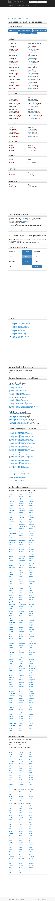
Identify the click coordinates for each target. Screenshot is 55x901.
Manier (20, 624)
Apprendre (11, 856)
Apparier (21, 501)
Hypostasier (31, 604)
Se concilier (31, 533)
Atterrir (10, 793)
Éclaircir (31, 793)
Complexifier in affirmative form (16, 384)
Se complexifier (41, 224)
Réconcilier (21, 679)
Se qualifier (11, 666)
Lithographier (12, 622)
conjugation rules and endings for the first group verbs (32, 236)
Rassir (10, 842)
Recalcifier (11, 679)
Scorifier (31, 704)
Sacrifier (11, 700)
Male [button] (27, 259)
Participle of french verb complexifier (17, 472)
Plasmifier (11, 657)
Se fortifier (31, 592)
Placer (20, 756)
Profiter (10, 777)
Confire (20, 814)
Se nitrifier (11, 640)
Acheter (30, 756)
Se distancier (12, 567)
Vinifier (30, 728)
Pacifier (20, 647)
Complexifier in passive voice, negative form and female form (22, 404)
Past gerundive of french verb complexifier (18, 480)
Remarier (11, 686)
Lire (20, 829)
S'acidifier (31, 492)
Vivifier (20, 730)
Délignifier (11, 547)
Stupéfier (11, 716)
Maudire (31, 831)
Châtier (30, 523)
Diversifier (21, 567)
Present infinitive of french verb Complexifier (19, 467)
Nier (30, 634)
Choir (30, 810)
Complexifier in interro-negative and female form (19, 394)
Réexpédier (21, 682)
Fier (30, 588)
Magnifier (11, 624)
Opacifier (31, 641)
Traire (30, 851)
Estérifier (31, 578)
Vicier (20, 728)
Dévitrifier (11, 562)
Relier (20, 684)
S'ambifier (21, 496)
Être (20, 744)
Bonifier (10, 517)
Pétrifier (30, 650)
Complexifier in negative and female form (18, 390)
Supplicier (11, 718)
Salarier (30, 700)
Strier (20, 714)
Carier (20, 519)
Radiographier (22, 668)
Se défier (21, 544)
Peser (10, 756)
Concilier (21, 533)
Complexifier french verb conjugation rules (21, 323)
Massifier (31, 625)
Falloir (30, 822)
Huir (10, 828)
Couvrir (20, 815)
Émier (10, 572)
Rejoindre (11, 867)
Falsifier (20, 590)
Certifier (30, 521)
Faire (20, 822)
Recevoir (21, 842)
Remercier (11, 688)
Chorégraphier (32, 524)
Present (11, 43)
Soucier (30, 709)
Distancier (31, 565)
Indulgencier (11, 608)
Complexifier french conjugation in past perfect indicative (21, 440)
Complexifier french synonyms (18, 330)
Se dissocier (21, 565)
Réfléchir (31, 796)
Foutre (30, 824)
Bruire (10, 810)
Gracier (10, 599)
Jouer (10, 770)
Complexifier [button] (27, 251)
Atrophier (11, 508)
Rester (10, 781)
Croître (10, 817)
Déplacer (21, 763)
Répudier (21, 693)
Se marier (21, 625)
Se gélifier (11, 597)
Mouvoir (20, 831)
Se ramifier (11, 672)
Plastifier (21, 657)
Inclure (20, 828)
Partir (10, 863)
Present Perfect (33, 43)
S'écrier (10, 570)
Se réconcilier (32, 679)
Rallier (10, 670)
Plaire (30, 837)
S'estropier (21, 579)
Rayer (20, 777)
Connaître (31, 814)
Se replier (31, 691)
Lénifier (20, 618)
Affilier (10, 494)
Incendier (31, 606)
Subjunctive (13, 93)
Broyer (10, 750)
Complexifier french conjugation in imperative (19, 460)
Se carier (31, 519)
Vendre (20, 872)
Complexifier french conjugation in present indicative (20, 433)
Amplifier (21, 498)
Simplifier (31, 705)
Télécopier (11, 720)
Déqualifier (31, 556)
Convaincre (21, 858)
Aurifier (30, 508)
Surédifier (21, 718)
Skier (20, 707)
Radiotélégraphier (33, 668)
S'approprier (11, 505)
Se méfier (11, 627)
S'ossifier (21, 645)
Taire (10, 851)
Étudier (10, 581)
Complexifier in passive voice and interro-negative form (21, 407)
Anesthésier (31, 499)
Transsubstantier (12, 723)
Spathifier (21, 711)
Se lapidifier (11, 618)
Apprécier (11, 503)
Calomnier (11, 519)
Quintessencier (32, 666)
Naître (30, 833)
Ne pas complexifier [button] (23, 33)
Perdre (20, 863)
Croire (30, 815)
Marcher (31, 770)
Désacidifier (21, 558)
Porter (10, 775)
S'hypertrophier (22, 604)
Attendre (21, 856)
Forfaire (20, 824)
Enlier (20, 574)
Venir (10, 872)
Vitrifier (10, 730)
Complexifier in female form (15, 386)
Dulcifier (31, 569)
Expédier (31, 586)
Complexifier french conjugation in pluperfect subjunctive (21, 452)
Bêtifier (20, 515)
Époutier (31, 576)
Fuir (20, 826)
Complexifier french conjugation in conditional (19, 454)
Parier (20, 649)
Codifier (20, 530)
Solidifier (11, 709)
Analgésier (11, 499)
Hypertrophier (12, 604)
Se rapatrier (31, 672)
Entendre (21, 860)
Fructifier (21, 594)
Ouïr (10, 835)
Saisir (10, 800)
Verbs (28, 5)
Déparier (21, 553)
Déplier (20, 554)
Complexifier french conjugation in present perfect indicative (22, 435)
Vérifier (20, 727)
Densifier (11, 553)
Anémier (21, 499)
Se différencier (32, 562)
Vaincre (20, 854)
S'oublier (11, 647)
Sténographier (32, 712)
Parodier (31, 649)
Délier (20, 546)
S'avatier (21, 512)
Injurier (20, 609)
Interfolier (31, 611)
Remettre (21, 867)
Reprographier (12, 693)
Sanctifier (21, 702)
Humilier (21, 602)
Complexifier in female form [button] (39, 30)
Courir (10, 815)
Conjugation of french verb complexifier (25, 22)
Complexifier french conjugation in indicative (18, 432)
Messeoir (11, 833)
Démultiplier (11, 549)
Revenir (30, 869)
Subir (20, 800)
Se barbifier (21, 514)
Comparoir (31, 812)
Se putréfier (21, 665)
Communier (21, 531)
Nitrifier (30, 638)
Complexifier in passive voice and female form (19, 400)
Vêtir (30, 854)
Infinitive (12, 155)
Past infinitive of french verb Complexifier (18, 469)
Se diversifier (32, 567)
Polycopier (31, 657)
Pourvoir (31, 838)
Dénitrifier (31, 551)
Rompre (20, 845)
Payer (30, 754)
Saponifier (31, 702)
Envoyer (21, 752)
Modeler (21, 754)
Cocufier (11, 530)
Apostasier (11, 501)
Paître (30, 835)
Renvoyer (31, 779)
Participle (12, 169)
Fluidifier (11, 592)
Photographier (32, 652)
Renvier (30, 689)
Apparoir (11, 806)
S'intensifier (21, 611)
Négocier (21, 636)
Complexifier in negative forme (15, 387)
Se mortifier (11, 633)
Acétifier (11, 492)
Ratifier (20, 677)
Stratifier (31, 714)
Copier (10, 538)
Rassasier (31, 675)
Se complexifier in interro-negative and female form (20, 423)
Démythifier (31, 549)
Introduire (21, 861)
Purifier (20, 663)
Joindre (10, 829)
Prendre (10, 840)
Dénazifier (21, 551)
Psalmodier (31, 661)
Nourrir (10, 796)
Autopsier (31, 510)
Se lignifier (11, 620)
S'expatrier (21, 586)
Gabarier (31, 594)
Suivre (20, 849)
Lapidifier (31, 617)
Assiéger (31, 749)
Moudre (20, 833)
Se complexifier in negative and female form (18, 419)
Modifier (20, 629)
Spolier (10, 712)
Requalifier (31, 693)
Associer (21, 507)
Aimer (10, 749)
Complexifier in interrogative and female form (19, 391)
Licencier (31, 618)
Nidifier (20, 638)
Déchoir (30, 819)
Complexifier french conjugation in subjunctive (19, 446)
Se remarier (21, 686)
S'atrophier (21, 508)
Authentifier (11, 510)
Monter (10, 772)
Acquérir (31, 805)
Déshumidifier (22, 560)
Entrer (10, 766)
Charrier (21, 523)
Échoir (20, 821)
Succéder (21, 782)
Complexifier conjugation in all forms (20, 333)
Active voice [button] (26, 254)
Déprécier (11, 556)
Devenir (10, 860)
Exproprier (11, 588)
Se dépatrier (11, 554)
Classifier (31, 528)
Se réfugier (31, 682)
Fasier (30, 590)
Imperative (13, 141)
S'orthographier (32, 643)
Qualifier (31, 665)
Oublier (30, 645)
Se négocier (31, 636)
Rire (30, 840)
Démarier (21, 547)
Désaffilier (31, 558)
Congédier (31, 535)
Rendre (10, 844)
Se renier (11, 689)
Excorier (11, 583)
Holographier (12, 601)
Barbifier (11, 514)
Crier (20, 538)
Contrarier (11, 537)
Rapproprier (21, 673)
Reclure (30, 842)
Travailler (21, 784)
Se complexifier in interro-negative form (17, 422)
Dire (20, 819)
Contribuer (31, 761)
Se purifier (31, 663)
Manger (10, 754)
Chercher (31, 759)
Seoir (10, 847)
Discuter (31, 763)
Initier (30, 608)
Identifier (11, 606)
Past (29, 97)
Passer (20, 774)
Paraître (31, 861)
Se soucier (11, 711)
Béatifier (31, 514)
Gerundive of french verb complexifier (17, 477)
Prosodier (21, 661)
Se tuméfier (31, 723)
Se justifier (31, 615)
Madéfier (31, 622)
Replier (20, 691)
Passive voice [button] (37, 254)
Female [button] (37, 259)
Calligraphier (32, 517)
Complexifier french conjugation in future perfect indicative (22, 443)
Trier (30, 721)
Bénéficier (11, 515)
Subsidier (21, 716)
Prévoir (20, 840)
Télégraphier (22, 720)
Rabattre (21, 865)
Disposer (11, 765)
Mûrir (30, 794)
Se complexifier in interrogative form (17, 417)
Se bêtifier (31, 515)
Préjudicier (31, 659)
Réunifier (11, 696)
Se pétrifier (11, 652)
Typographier (12, 725)
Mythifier (21, 634)
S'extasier (21, 588)
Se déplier (31, 554)
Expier (20, 585)
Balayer (10, 759)
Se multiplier (31, 633)
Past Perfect (32, 67)
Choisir (20, 793)
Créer (30, 750)
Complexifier (12, 5)
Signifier (21, 705)
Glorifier (20, 597)
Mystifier (11, 634)
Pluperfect (31, 55)
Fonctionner (31, 766)
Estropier (11, 579)
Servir (30, 847)
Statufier (21, 712)
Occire (20, 835)
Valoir (10, 854)
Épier (10, 576)
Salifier (10, 702)
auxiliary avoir (26, 221)
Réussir (30, 798)
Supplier (31, 716)
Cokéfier (31, 530)
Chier (10, 523)
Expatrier (11, 586)
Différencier (21, 562)
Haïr (20, 791)
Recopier (11, 681)
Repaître (21, 844)
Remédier (31, 686)
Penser (30, 774)
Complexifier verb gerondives (18, 331)
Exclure (10, 861)
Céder (20, 750)
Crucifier (31, 538)
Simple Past (13, 67)
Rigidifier (31, 696)
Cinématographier (23, 526)
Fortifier (20, 592)
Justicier (11, 615)
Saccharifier (31, 698)
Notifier (20, 640)
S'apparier (31, 501)
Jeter (30, 752)
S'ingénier (21, 608)
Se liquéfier (31, 620)
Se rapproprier (32, 673)
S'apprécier (21, 503)
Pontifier (11, 659)
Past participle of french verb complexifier (18, 474)
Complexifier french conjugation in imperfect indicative (21, 436)
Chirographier (22, 524)
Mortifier (31, 631)
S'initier (10, 609)
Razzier (30, 677)
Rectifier (31, 681)
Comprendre (32, 856)
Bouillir (30, 808)
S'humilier (31, 602)
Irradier (20, 613)
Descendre (31, 858)
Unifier (20, 725)
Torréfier (21, 721)
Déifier (10, 546)
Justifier (20, 615)
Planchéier (21, 656)
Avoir (10, 744)
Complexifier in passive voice (15, 399)
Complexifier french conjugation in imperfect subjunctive (21, 450)
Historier (31, 599)
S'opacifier (11, 643)
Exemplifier (21, 583)
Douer (10, 752)
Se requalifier (12, 695)
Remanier (31, 684)
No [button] (26, 261)
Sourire (20, 870)
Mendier (21, 627)
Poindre (20, 838)
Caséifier (21, 521)
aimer (19, 235)
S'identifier (21, 606)
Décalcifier (31, 540)
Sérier (10, 705)
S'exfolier (11, 585)
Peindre (20, 837)
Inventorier (11, 613)
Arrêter (20, 758)
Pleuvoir (11, 838)
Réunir (20, 798)
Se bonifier (21, 517)
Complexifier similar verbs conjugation (20, 336)
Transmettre (31, 870)
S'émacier (31, 572)
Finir (10, 791)
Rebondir (21, 796)
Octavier (11, 641)
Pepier (10, 650)
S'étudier (21, 581)
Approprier (31, 503)
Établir (10, 794)
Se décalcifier (12, 542)
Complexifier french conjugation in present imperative (21, 462)
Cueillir (30, 817)
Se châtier (11, 524)
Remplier (21, 688)
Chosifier (11, 526)
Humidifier (11, 602)
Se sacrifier (21, 700)
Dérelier (10, 558)
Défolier (30, 544)
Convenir (11, 858)
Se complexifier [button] (12, 30)
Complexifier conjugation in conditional (20, 327)
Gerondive (13, 181)
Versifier (11, 728)
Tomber (30, 782)
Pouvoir (10, 837)
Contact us (43, 899)
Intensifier (11, 611)
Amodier (11, 498)
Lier (10, 617)
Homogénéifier (22, 601)
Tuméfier (21, 723)
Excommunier (32, 581)
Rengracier (21, 689)
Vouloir (30, 853)
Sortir (10, 870)
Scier (10, 704)
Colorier (10, 531)
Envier (30, 574)
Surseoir (31, 849)
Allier (30, 494)
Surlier (30, 718)
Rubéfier (11, 698)
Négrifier (11, 638)
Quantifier (21, 666)
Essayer (21, 766)
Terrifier (30, 720)
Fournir (20, 794)
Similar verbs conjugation (19, 487)
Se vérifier (31, 727)
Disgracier (11, 563)
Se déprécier (22, 556)
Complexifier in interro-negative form (17, 393)
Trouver (30, 784)
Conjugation (21, 5)
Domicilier (11, 569)
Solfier (30, 707)
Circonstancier (32, 526)
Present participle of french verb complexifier (19, 473)
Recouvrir (31, 865)
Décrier (20, 542)
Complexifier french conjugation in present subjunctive (21, 447)
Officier (20, 641)
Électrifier (31, 570)
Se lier (20, 617)
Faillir (10, 822)
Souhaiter (11, 782)
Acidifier (20, 492)
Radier (10, 668)
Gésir (30, 826)
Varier (10, 727)
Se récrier (21, 681)
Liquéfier (21, 620)
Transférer (11, 784)
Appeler (10, 758)
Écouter (30, 765)
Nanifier (10, 636)
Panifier (10, 649)
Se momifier (21, 631)
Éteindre (31, 860)
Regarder (11, 779)
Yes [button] (37, 261)
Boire (10, 808)
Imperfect (12, 55)
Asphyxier (31, 505)
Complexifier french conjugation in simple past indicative (21, 439)
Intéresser (31, 768)
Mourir (10, 831)
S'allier (10, 496)
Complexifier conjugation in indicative (20, 324)
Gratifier (20, 599)
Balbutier (31, 512)
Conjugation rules (16, 230)
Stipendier (11, 714)
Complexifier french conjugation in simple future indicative (21, 442)
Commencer (11, 761)
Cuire (20, 810)
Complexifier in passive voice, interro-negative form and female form (24, 409)
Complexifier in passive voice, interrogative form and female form (23, 406)
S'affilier (20, 494)
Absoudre (21, 805)
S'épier (20, 576)
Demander (11, 763)
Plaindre (11, 865)
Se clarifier (21, 528)
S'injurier (31, 609)
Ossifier (10, 645)
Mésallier (31, 627)
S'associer (31, 507)
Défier (10, 544)
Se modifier (31, 629)
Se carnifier (11, 521)
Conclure (11, 814)
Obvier (30, 640)
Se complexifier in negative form (16, 416)
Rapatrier (21, 672)
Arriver (30, 758)
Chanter (20, 759)
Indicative (12, 39)
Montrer (20, 772)
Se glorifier (31, 597)
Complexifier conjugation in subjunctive (20, 326)
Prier (20, 659)
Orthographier (22, 643)
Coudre (20, 812)
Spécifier (31, 711)
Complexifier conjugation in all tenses (20, 334)
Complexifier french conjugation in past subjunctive (20, 449)
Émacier (21, 572)
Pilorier (10, 654)
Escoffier (21, 578)
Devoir (10, 819)
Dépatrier (31, 553)
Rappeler (31, 777)
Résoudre (31, 844)
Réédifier (11, 682)
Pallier (30, 647)
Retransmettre (22, 869)
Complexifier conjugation (17, 322)
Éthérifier (31, 579)
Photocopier (21, 652)
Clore (10, 812)
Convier (30, 537)
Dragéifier (21, 569)
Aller (10, 805)
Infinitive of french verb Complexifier (17, 466)
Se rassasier (11, 677)
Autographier (22, 510)
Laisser (20, 770)
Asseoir (30, 806)
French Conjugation (17, 1)
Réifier (10, 684)
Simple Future (14, 79)
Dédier (30, 542)
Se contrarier (22, 537)
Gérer (10, 768)
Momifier (11, 631)
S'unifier (31, 725)
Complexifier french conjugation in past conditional (20, 457)
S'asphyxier (11, 507)
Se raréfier (21, 675)
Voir (20, 853)
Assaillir (20, 806)
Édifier (20, 570)
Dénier (10, 551)
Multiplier (21, 633)
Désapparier (11, 560)
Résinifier (31, 695)
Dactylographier (22, 540)
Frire (10, 826)
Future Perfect (33, 79)
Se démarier (31, 547)
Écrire (30, 821)
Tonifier (10, 721)
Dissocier (11, 565)
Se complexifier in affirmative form (16, 413)
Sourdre (10, 849)
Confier (10, 535)
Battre (20, 808)
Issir (30, 828)
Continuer (21, 761)
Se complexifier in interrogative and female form (19, 420)
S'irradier (31, 613)
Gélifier (30, 595)
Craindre (21, 817)
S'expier (31, 585)
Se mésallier (11, 629)
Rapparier (11, 673)
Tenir (20, 851)
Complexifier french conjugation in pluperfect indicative (21, 437)
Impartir (30, 791)
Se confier (21, 535)
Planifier (31, 656)
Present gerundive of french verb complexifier (19, 479)
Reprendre (11, 869)
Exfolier (30, 583)
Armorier (21, 505)
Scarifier (21, 704)
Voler (10, 786)
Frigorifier (11, 594)
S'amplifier (31, 498)
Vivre (10, 853)
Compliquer (11, 372)
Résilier (20, 695)
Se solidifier (21, 709)
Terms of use (36, 899)
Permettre (31, 863)
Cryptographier (12, 540)
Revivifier (21, 696)
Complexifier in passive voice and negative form (19, 402)
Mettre (30, 829)
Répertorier (11, 691)
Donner (20, 765)
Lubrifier (21, 622)
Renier (30, 688)
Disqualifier (21, 563)
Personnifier (21, 650)
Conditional (13, 123)
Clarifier (10, 528)
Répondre (31, 867)
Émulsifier (11, 574)
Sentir (20, 847)
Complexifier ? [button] (33, 33)
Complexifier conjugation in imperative (20, 329)
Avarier (10, 512)
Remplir (10, 798)
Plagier (10, 656)
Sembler (21, 781)
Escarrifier (11, 578)
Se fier (10, 590)
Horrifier (31, 601)
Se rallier (21, 670)
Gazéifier (21, 595)
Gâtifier (10, 595)
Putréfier (11, 665)
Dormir (10, 821)
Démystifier (21, 549)
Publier (10, 663)
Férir (10, 824)
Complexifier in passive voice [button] (24, 30)
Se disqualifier (32, 563)
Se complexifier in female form (15, 415)
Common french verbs (17, 337)
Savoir (30, 845)
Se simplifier (11, 707)
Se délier (31, 546)
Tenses (34, 5)
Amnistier (31, 496)
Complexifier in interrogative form (16, 389)
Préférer (31, 775)
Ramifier (31, 670)
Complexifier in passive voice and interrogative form (20, 403)
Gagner (20, 768)
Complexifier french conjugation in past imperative (20, 463)
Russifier (21, 698)
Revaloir (11, 845)
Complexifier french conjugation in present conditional (21, 456)
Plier (20, 654)
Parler (10, 774)
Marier (10, 625)
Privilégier (11, 661)
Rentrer (20, 779)
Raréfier (10, 675)
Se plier (30, 654)
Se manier (31, 624)
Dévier (30, 560)
